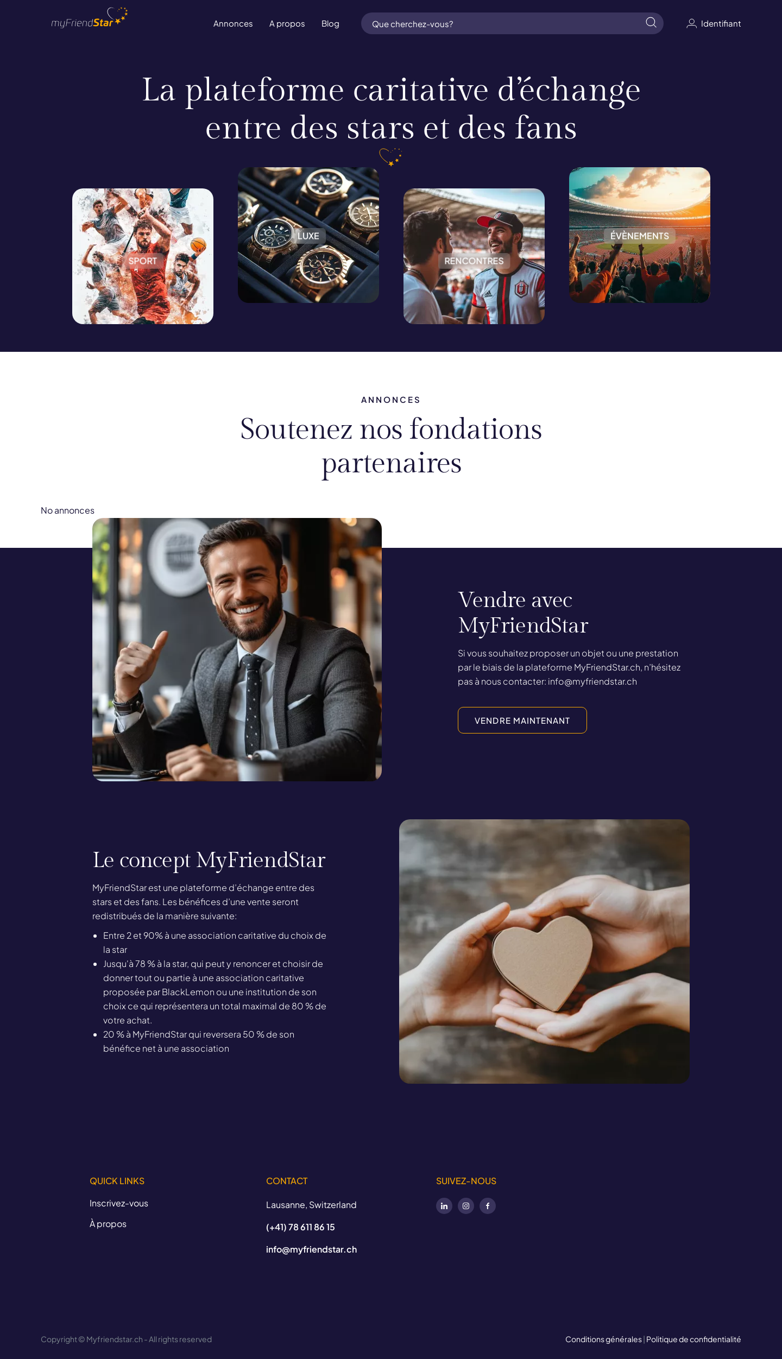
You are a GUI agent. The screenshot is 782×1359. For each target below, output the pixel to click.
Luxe (308, 235)
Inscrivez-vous (119, 1203)
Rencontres (474, 245)
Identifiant (713, 23)
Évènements (639, 235)
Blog (330, 23)
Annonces (233, 23)
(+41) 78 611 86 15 (300, 1226)
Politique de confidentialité (693, 1339)
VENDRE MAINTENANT (522, 720)
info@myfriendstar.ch (311, 1249)
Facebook (487, 1206)
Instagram (466, 1206)
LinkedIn (444, 1206)
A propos (287, 23)
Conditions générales (603, 1339)
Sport (142, 245)
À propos (108, 1223)
